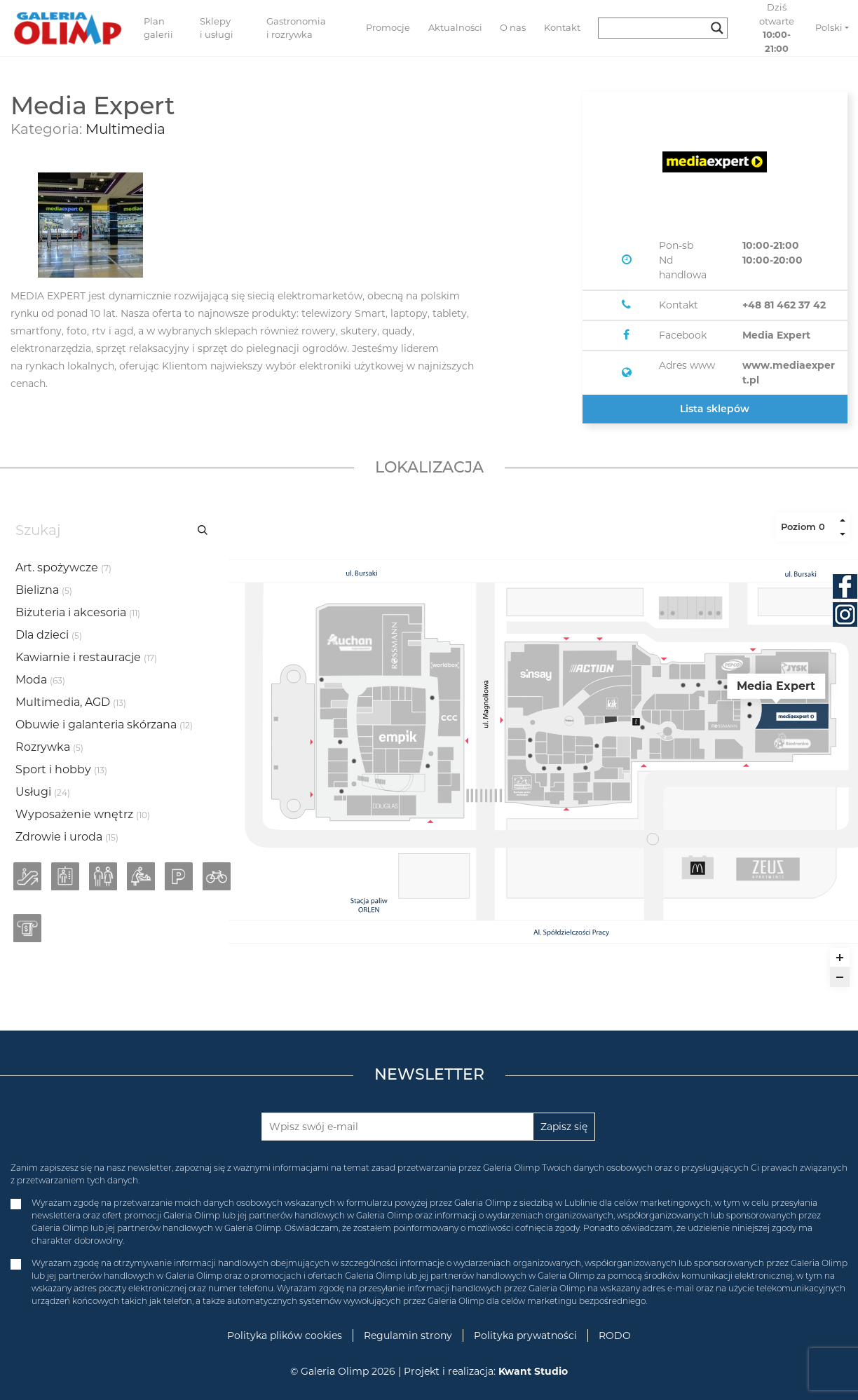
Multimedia (125, 129)
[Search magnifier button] (717, 28)
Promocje (388, 27)
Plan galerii (158, 28)
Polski (829, 27)
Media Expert (776, 335)
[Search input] (656, 28)
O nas (513, 27)
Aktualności (455, 27)
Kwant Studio (533, 1371)
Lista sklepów (714, 408)
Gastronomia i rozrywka (296, 28)
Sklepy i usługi (216, 28)
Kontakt (562, 27)
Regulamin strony (408, 1335)
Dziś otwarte (776, 27)
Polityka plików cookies (284, 1335)
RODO (615, 1335)
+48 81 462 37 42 (784, 305)
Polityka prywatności (525, 1335)
